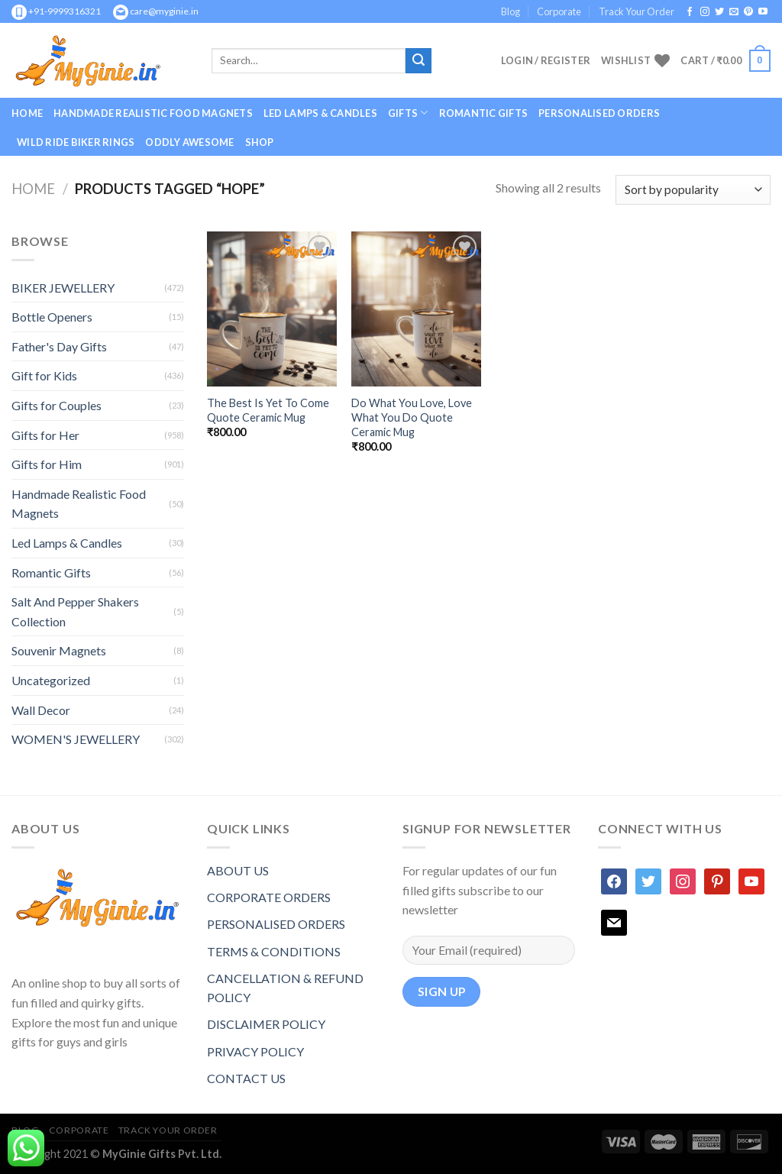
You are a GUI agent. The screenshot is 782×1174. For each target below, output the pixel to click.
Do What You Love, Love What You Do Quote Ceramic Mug (411, 417)
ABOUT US (238, 870)
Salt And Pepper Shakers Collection (75, 611)
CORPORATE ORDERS (269, 897)
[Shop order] (693, 190)
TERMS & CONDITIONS (274, 951)
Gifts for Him (46, 464)
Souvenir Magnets (58, 650)
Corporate (559, 11)
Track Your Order (636, 11)
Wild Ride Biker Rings (75, 142)
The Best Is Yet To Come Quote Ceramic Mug (268, 410)
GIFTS (408, 112)
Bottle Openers (51, 316)
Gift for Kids (44, 375)
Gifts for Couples (56, 405)
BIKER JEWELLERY (63, 287)
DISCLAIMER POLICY (266, 1024)
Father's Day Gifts (59, 346)
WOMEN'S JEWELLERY (75, 739)
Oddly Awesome (189, 142)
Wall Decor (40, 710)
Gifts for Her (45, 435)
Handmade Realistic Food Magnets (153, 113)
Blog (510, 11)
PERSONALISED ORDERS (276, 924)
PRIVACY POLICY (255, 1051)
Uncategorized (50, 680)
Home (27, 113)
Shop (259, 142)
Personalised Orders (599, 113)
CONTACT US (246, 1078)
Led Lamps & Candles (320, 113)
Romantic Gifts (483, 113)
